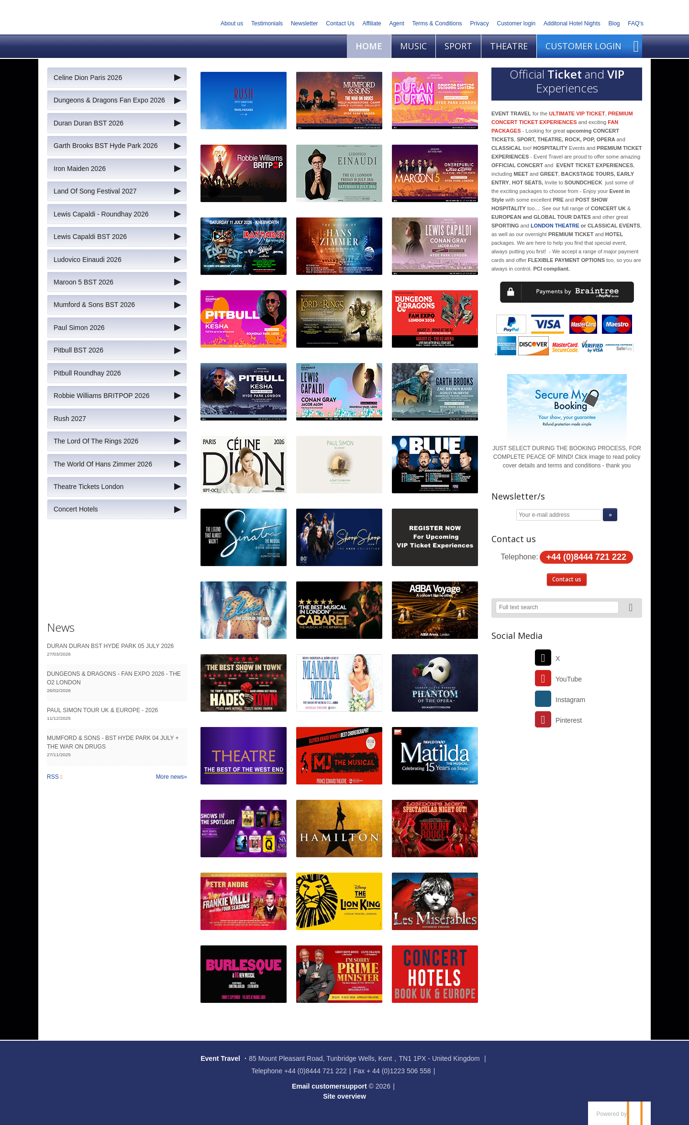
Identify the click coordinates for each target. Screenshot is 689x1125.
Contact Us (340, 23)
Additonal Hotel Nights (572, 23)
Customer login (516, 23)
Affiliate (372, 23)
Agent (396, 23)
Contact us (566, 579)
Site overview (344, 1096)
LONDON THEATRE (555, 225)
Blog (614, 23)
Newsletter (304, 23)
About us (232, 23)
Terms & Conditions (437, 23)
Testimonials (267, 23)
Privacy (479, 23)
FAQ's (635, 23)
